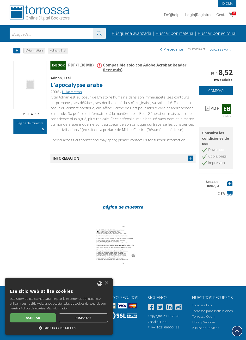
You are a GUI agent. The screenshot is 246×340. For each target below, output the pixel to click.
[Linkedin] (169, 308)
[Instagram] (178, 308)
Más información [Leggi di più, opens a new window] (57, 308)
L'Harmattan (72, 91)
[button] (216, 184)
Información (66, 158)
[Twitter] (160, 308)
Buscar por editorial (217, 33)
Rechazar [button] (83, 318)
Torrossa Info (202, 305)
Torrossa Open (203, 316)
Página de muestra (30, 127)
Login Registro (198, 15)
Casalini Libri (157, 322)
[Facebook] (151, 308)
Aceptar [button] (33, 318)
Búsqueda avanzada (131, 33)
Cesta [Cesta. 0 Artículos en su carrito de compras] (225, 15)
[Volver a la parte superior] (237, 331)
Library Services (203, 322)
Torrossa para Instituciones (212, 311)
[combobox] (58, 33)
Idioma (227, 3)
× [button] (106, 283)
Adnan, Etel (60, 77)
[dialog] (59, 306)
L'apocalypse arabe (76, 85)
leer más (112, 69)
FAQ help (171, 15)
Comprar (216, 90)
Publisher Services (205, 328)
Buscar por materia (174, 33)
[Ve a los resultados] (99, 33)
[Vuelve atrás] (16, 50)
